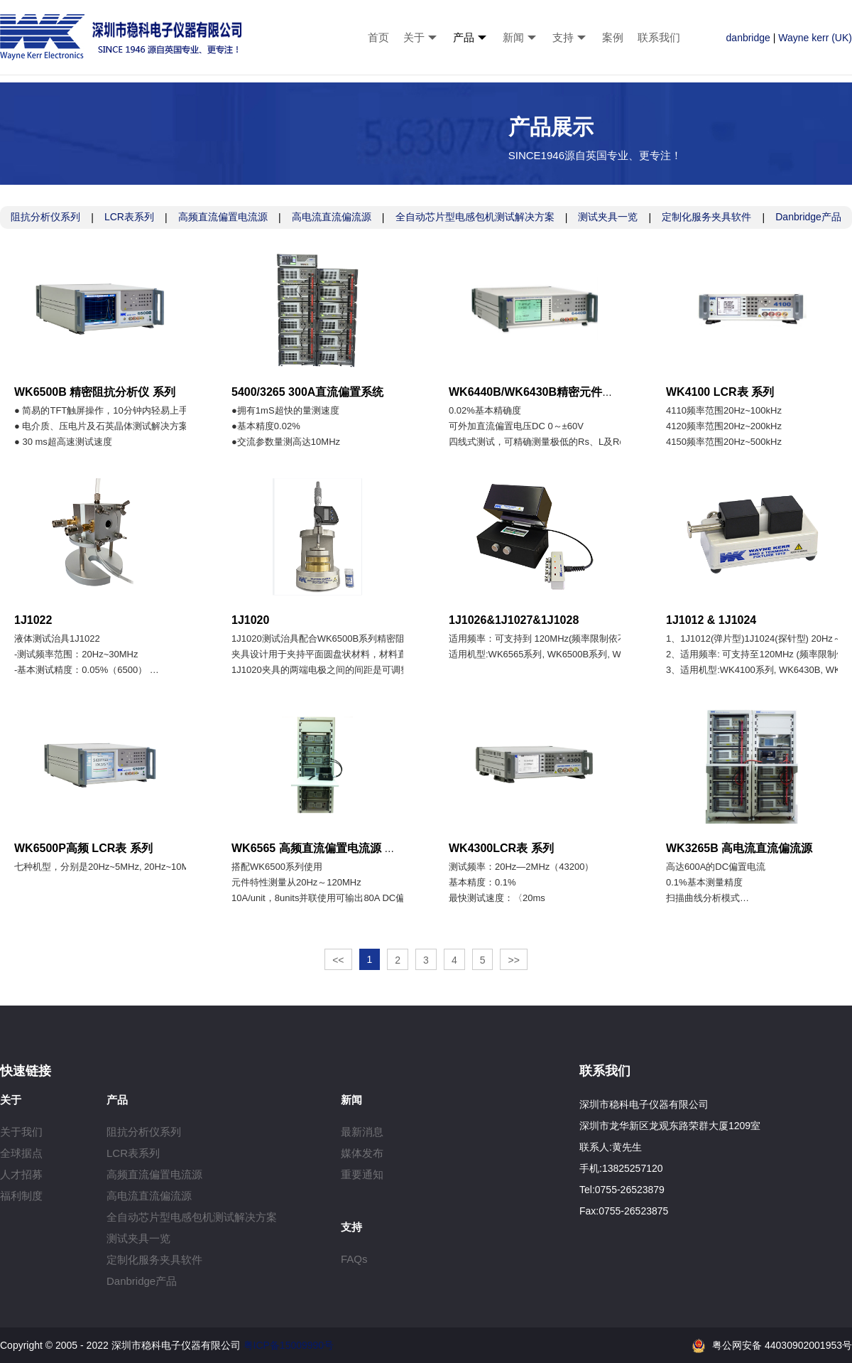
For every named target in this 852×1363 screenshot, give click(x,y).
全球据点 (21, 1153)
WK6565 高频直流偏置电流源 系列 (319, 848)
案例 (612, 37)
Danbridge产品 (808, 216)
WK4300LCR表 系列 (501, 848)
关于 (414, 37)
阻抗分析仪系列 (45, 216)
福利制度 (21, 1196)
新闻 (513, 37)
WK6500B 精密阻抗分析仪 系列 (94, 392)
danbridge (748, 37)
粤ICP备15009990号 (289, 1345)
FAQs (354, 1259)
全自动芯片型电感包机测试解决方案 (475, 216)
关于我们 (21, 1132)
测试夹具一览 (608, 216)
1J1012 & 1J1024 (711, 620)
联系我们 (659, 37)
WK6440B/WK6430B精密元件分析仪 (542, 392)
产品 (463, 37)
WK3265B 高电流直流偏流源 (739, 848)
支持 (563, 37)
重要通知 (362, 1174)
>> (513, 960)
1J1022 (33, 620)
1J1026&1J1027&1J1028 (514, 620)
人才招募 (21, 1174)
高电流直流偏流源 (331, 216)
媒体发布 (362, 1153)
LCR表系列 (129, 216)
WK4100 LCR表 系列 (720, 392)
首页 (378, 37)
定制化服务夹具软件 (706, 216)
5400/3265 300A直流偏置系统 (307, 392)
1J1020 (250, 620)
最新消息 (362, 1132)
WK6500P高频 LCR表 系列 (83, 848)
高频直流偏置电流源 (223, 216)
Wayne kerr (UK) (815, 37)
